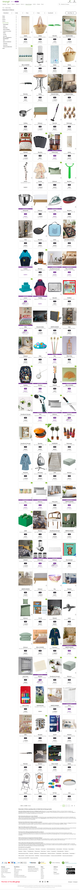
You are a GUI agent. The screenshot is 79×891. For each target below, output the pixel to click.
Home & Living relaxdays (45, 857)
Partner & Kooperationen (6, 874)
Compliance (16, 874)
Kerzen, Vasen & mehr (29, 857)
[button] (74, 1)
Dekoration (5, 29)
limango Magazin (4, 872)
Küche (4, 27)
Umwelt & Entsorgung (32, 872)
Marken (42, 879)
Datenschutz (16, 872)
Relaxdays (20, 852)
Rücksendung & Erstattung (33, 871)
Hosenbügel (53, 852)
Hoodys (48, 852)
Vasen (73, 813)
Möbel (4, 34)
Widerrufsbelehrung (18, 871)
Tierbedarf (5, 44)
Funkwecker (43, 850)
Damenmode (37, 852)
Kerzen (62, 824)
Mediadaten (3, 878)
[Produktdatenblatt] (25, 31)
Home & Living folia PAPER (23, 859)
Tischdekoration (31, 852)
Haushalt (5, 37)
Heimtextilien (5, 25)
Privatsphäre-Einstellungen (19, 877)
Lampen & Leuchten (7, 32)
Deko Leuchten (21, 857)
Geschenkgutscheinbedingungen (20, 878)
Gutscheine (5, 46)
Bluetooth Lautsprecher (23, 850)
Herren (3, 22)
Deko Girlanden (65, 854)
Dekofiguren (36, 854)
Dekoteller (37, 857)
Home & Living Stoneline (67, 857)
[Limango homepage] (6, 1)
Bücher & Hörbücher (7, 43)
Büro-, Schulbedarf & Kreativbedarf (7, 39)
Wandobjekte (58, 854)
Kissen (70, 824)
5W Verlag (65, 850)
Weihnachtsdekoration (7, 48)
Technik (4, 35)
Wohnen (66, 852)
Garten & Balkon (6, 30)
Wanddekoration (43, 854)
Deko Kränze (43, 852)
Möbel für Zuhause (51, 854)
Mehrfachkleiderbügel (51, 850)
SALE (3, 49)
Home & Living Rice (34, 859)
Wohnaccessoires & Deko (23, 854)
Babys (3, 17)
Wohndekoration (60, 852)
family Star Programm (5, 869)
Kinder (3, 19)
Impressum (16, 875)
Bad (4, 41)
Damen (3, 20)
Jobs (2, 875)
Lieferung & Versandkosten (33, 869)
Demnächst (56, 871)
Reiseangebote (56, 875)
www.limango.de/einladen (57, 887)
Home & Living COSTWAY (56, 857)
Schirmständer (59, 850)
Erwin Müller (71, 850)
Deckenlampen (31, 850)
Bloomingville (43, 819)
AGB (15, 869)
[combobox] (67, 5)
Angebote (43, 869)
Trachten (42, 878)
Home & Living (5, 24)
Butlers (25, 852)
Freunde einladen (4, 871)
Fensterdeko (72, 854)
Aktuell (55, 869)
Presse (2, 877)
